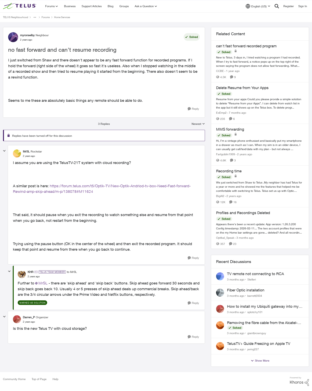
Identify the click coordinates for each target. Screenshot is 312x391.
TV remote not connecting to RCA (255, 274)
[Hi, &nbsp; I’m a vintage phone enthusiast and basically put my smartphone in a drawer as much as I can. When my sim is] (260, 145)
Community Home (14, 379)
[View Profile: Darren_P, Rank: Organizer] (17, 319)
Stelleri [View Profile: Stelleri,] (251, 279)
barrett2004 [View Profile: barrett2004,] (254, 295)
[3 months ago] (244, 237)
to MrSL (72, 272)
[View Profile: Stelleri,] (220, 276)
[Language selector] (258, 6)
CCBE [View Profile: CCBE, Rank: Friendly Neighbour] (220, 71)
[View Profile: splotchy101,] (220, 309)
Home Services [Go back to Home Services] (62, 17)
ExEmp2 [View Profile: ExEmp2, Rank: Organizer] (221, 112)
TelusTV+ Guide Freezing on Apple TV (258, 343)
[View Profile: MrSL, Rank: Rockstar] (17, 153)
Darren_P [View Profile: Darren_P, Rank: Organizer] (29, 317)
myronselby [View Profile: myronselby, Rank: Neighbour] (27, 35)
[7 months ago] (236, 112)
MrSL (43, 283)
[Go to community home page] (20, 6)
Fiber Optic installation (245, 290)
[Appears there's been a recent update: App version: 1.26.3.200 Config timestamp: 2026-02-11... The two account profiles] (260, 228)
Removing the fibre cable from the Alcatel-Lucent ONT (262, 322)
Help (55, 379)
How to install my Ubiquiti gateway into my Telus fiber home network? (263, 306)
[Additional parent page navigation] (34, 17)
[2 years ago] (244, 154)
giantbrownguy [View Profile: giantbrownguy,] (256, 333)
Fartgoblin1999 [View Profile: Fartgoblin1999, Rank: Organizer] (225, 154)
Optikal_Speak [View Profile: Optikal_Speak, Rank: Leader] (225, 237)
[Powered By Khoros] (299, 381)
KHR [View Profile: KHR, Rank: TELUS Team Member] (30, 272)
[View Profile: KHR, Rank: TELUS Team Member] (22, 274)
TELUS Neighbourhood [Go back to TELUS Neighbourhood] (15, 17)
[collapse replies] (4, 150)
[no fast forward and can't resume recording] (29, 156)
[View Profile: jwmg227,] (220, 346)
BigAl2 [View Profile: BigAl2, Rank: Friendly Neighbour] (220, 196)
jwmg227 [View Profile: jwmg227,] (253, 349)
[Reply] (193, 109)
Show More (260, 360)
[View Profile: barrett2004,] (220, 293)
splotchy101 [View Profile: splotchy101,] (255, 312)
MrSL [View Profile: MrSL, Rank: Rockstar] (26, 151)
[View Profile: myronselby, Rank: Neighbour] (13, 37)
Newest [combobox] (198, 124)
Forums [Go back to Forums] (46, 17)
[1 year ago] (232, 71)
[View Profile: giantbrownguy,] (220, 325)
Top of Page (39, 379)
